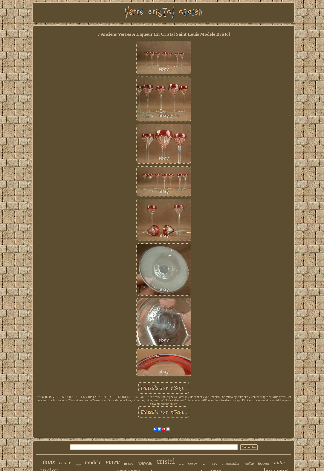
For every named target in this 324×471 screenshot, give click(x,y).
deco (204, 464)
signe (214, 463)
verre (113, 461)
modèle (249, 463)
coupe (78, 464)
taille (279, 462)
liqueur (264, 463)
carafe (65, 462)
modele (93, 462)
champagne (230, 463)
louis (49, 462)
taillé (181, 464)
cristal (165, 461)
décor (192, 463)
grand (128, 463)
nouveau (145, 463)
